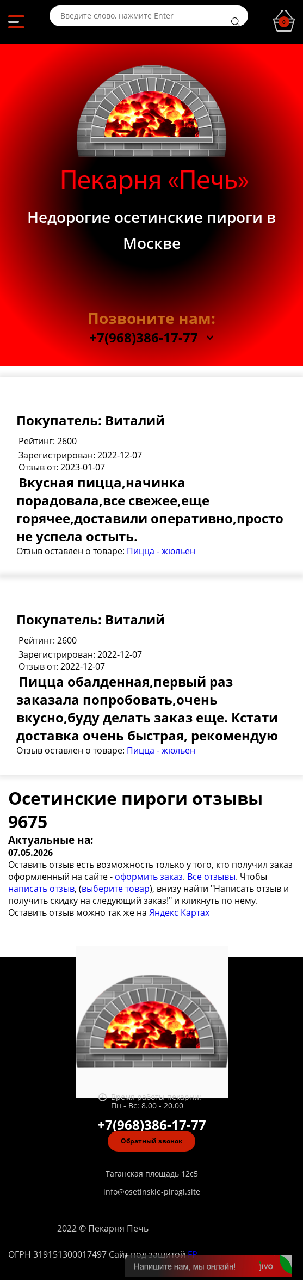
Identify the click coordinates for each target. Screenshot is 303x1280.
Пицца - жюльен (161, 551)
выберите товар (116, 889)
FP (192, 1254)
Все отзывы (211, 877)
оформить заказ (149, 877)
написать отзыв (41, 889)
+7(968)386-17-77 (143, 337)
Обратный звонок (151, 1141)
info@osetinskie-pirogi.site (151, 1191)
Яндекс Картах (179, 912)
